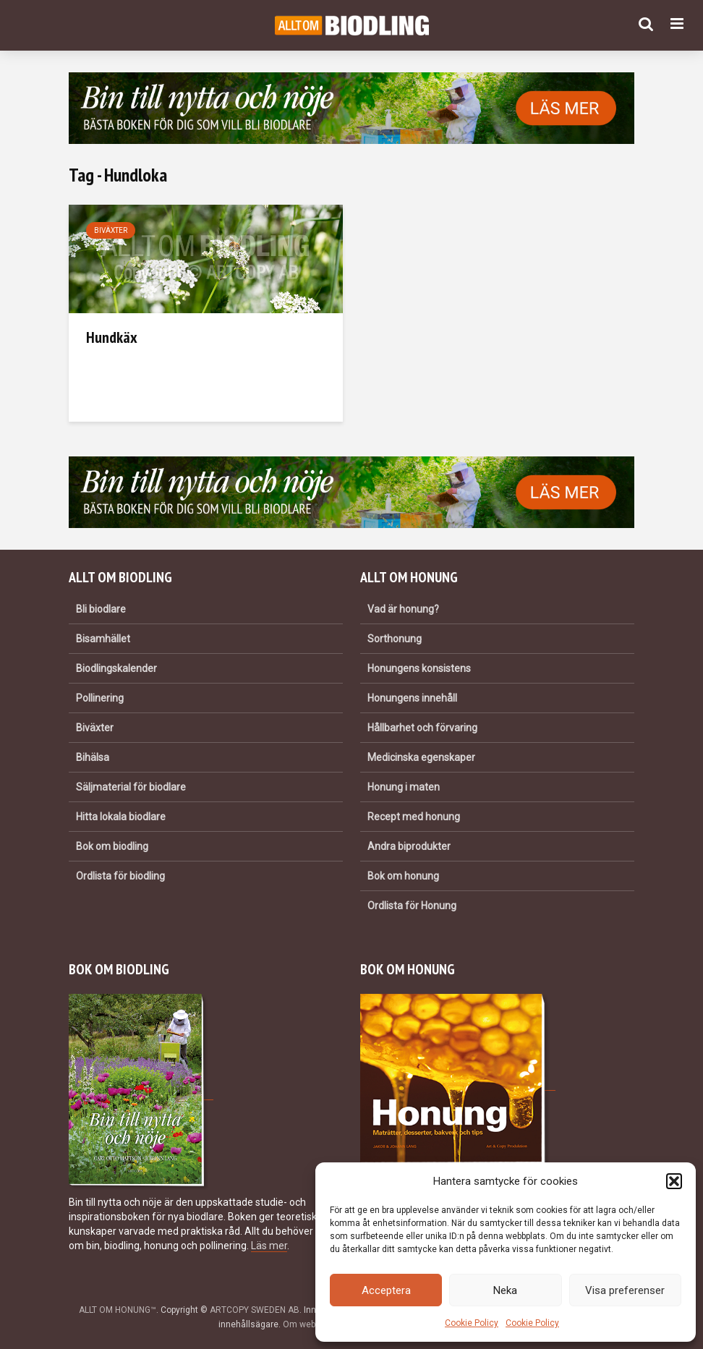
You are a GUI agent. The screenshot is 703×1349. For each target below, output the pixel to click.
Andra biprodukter (409, 846)
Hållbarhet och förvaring (422, 727)
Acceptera (386, 1290)
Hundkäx (111, 337)
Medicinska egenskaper (421, 757)
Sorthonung (394, 638)
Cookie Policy (471, 1323)
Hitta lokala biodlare (121, 816)
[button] (674, 1181)
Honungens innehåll (412, 698)
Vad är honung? (403, 609)
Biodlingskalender (116, 668)
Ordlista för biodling (120, 876)
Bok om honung (403, 876)
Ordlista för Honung (411, 905)
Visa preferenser (625, 1290)
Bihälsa (92, 757)
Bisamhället (103, 638)
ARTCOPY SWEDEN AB (254, 1310)
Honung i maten (403, 787)
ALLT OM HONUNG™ (117, 1310)
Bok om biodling (112, 846)
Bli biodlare (101, 609)
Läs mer (269, 1245)
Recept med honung (413, 816)
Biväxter (110, 230)
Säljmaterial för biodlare (131, 787)
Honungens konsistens (419, 668)
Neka (505, 1290)
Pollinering (100, 698)
